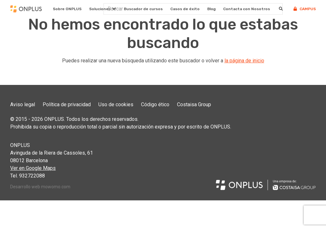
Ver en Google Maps (33, 168)
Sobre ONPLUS (67, 9)
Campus (305, 9)
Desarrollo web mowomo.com (40, 186)
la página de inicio (244, 61)
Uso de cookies (115, 104)
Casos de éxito (185, 9)
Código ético (155, 104)
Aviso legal (22, 104)
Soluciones (100, 9)
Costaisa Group (194, 104)
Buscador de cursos (143, 9)
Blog (211, 9)
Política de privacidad (67, 104)
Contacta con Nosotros (246, 9)
